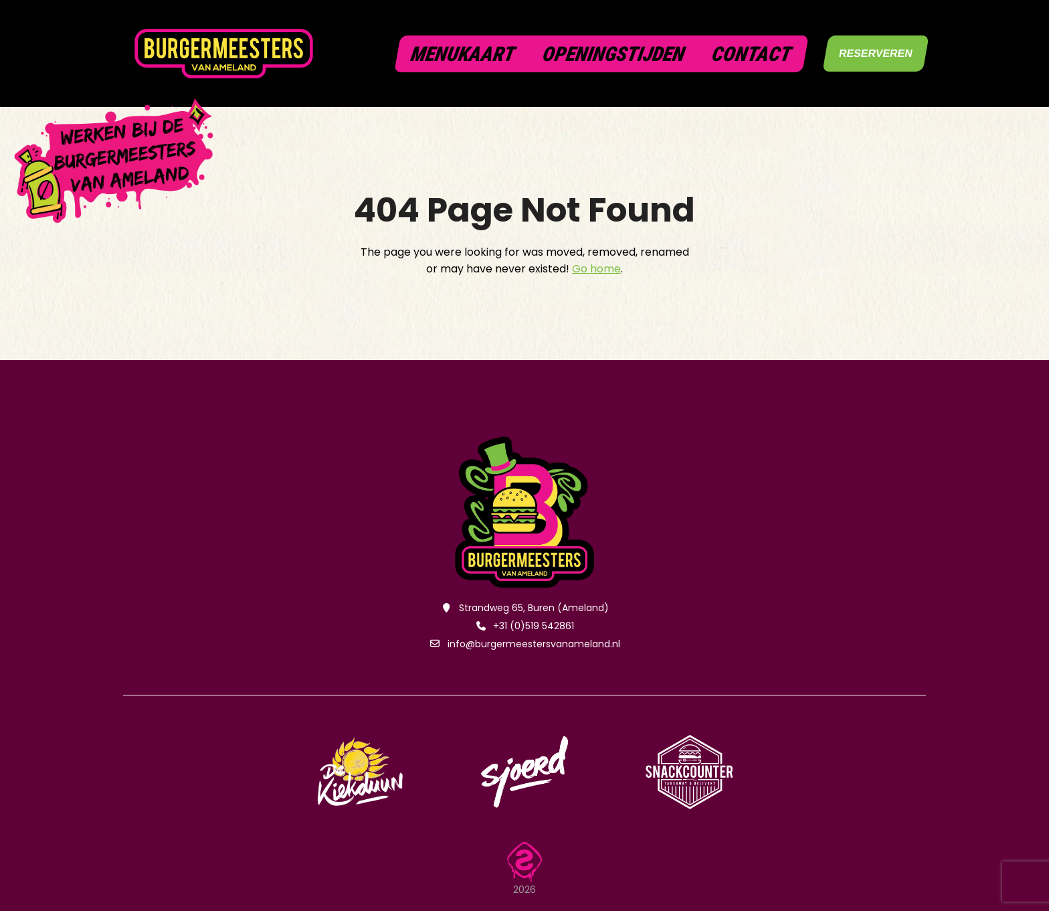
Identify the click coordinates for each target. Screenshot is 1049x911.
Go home (596, 268)
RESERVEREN (876, 53)
